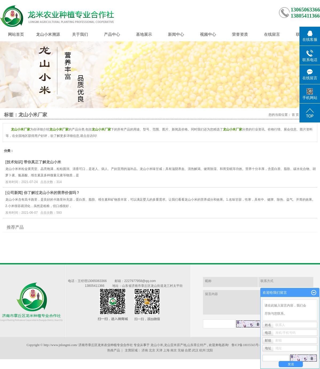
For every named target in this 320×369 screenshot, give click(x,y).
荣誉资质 (240, 34)
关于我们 (80, 34)
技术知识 (14, 162)
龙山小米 (156, 345)
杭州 (202, 350)
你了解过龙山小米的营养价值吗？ (52, 193)
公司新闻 (14, 193)
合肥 (188, 350)
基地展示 (144, 34)
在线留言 (272, 34)
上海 (166, 350)
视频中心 (208, 34)
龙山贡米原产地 (175, 345)
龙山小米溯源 (48, 34)
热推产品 (113, 350)
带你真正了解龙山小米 (42, 162)
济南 (145, 350)
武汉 (195, 350)
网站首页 (16, 34)
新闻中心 (176, 34)
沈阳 (209, 350)
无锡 (181, 350)
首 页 (295, 115)
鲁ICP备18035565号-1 (246, 345)
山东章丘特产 (196, 345)
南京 (173, 350)
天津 (159, 350)
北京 (152, 350)
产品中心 (112, 34)
